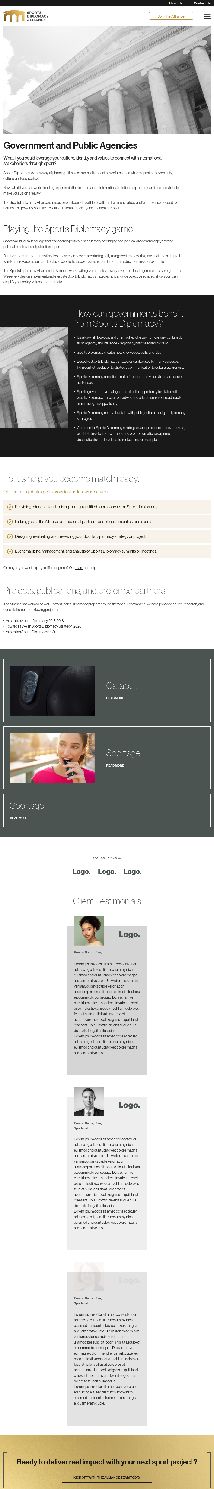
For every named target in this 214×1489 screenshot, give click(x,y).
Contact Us (202, 3)
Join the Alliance (171, 16)
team (79, 568)
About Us (175, 3)
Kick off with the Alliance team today (106, 1369)
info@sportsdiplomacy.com (36, 1454)
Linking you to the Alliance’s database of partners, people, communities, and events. (84, 521)
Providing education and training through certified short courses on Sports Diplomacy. (87, 507)
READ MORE (115, 683)
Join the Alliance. (17, 1420)
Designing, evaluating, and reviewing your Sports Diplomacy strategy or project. (80, 536)
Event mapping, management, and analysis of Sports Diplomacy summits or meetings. (86, 551)
